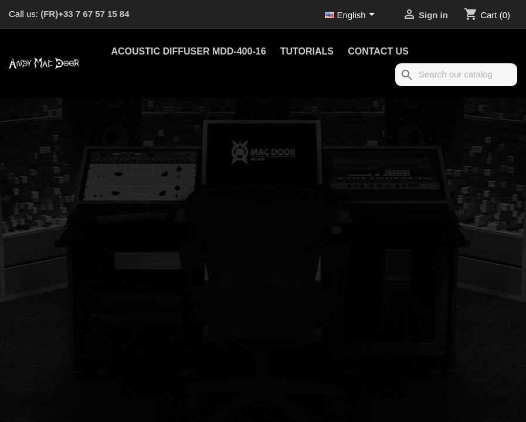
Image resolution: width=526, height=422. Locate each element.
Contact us (378, 51)
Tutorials (307, 51)
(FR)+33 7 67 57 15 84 (84, 14)
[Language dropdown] (352, 16)
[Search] (456, 74)
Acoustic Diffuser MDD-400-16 (188, 51)
